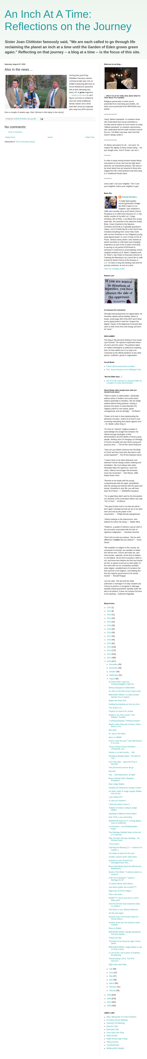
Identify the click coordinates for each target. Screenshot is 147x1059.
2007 (109, 1002)
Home (50, 137)
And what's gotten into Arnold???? (123, 887)
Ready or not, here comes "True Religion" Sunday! (122, 716)
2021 (109, 622)
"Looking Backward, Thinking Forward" (124, 721)
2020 (109, 625)
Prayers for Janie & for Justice (121, 711)
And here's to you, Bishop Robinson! (123, 910)
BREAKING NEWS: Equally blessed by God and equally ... (125, 933)
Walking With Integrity (115, 1048)
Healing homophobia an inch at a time (124, 704)
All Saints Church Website (117, 1020)
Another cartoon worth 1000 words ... (124, 857)
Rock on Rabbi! (115, 928)
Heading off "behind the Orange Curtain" (125, 788)
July (111, 969)
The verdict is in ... (116, 708)
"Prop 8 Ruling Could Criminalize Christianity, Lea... (122, 748)
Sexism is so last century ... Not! (122, 752)
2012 (109, 654)
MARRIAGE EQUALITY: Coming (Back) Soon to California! (125, 822)
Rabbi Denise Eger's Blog (116, 1039)
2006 (109, 1006)
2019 (109, 629)
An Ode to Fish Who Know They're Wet (125, 691)
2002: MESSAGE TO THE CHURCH (121, 1017)
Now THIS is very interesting (120, 817)
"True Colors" (114, 844)
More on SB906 (115, 737)
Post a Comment (15, 132)
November (113, 668)
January (112, 990)
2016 (109, 640)
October (112, 672)
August (112, 679)
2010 (109, 661)
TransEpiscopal (112, 1045)
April (111, 980)
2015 (109, 643)
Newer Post (10, 137)
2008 (109, 999)
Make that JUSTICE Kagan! (120, 891)
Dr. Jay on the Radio (117, 734)
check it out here (79, 95)
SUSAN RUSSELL (129, 197)
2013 (109, 650)
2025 (109, 608)
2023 (109, 615)
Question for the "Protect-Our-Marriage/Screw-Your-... (121, 861)
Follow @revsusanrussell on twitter (120, 366)
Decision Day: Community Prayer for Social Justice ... (123, 918)
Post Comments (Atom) (25, 142)
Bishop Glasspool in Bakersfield (122, 688)
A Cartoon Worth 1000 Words (121, 884)
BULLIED (112, 730)
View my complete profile (114, 269)
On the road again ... (117, 913)
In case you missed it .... (118, 801)
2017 (109, 636)
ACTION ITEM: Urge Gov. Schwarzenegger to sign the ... (122, 683)
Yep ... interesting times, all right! (122, 775)
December (113, 664)
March (112, 983)
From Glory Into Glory (115, 1033)
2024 (109, 611)
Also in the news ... (116, 894)
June (111, 973)
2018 (109, 632)
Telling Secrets (112, 1042)
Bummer (112, 771)
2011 (109, 658)
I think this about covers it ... (120, 804)
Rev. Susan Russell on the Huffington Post (123, 370)
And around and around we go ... (122, 767)
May (111, 976)
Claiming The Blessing (115, 1023)
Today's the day (115, 938)
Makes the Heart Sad (117, 701)
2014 (109, 647)
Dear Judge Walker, (117, 784)
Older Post (89, 137)
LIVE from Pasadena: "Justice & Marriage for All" (122, 879)
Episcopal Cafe (112, 1029)
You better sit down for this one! (121, 853)
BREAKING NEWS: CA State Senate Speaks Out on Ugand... (124, 696)
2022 (109, 618)
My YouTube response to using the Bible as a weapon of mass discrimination (124, 382)
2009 (109, 995)
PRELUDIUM (111, 1036)
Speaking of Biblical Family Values (123, 814)
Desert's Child (112, 1026)
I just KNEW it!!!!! (116, 797)
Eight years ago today (117, 964)
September (114, 675)
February (113, 987)
